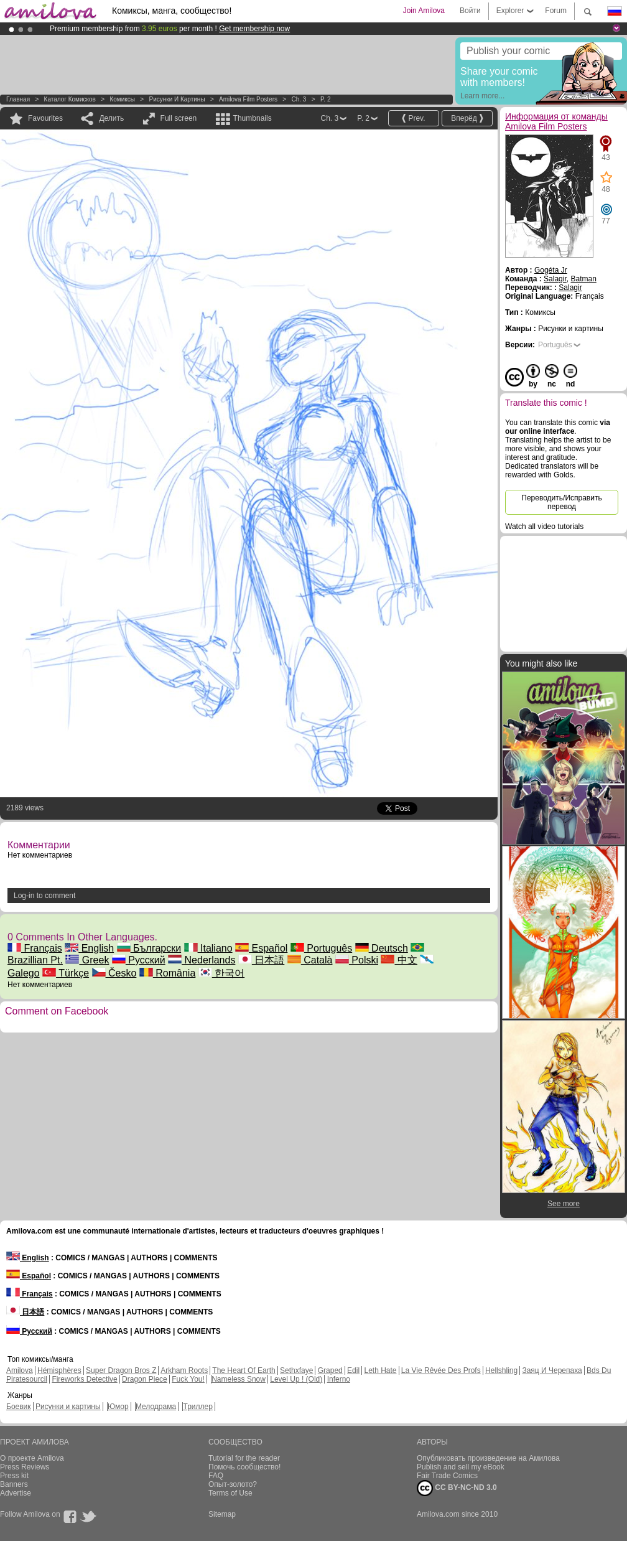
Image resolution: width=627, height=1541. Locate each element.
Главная (18, 99)
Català (310, 960)
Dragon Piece (144, 1379)
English (89, 948)
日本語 (261, 960)
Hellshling (501, 1370)
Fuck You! (188, 1379)
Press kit (14, 1475)
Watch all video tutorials (544, 526)
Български (149, 948)
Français (34, 948)
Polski (356, 960)
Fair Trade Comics (447, 1475)
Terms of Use (230, 1493)
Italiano (208, 948)
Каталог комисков (70, 99)
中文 (399, 960)
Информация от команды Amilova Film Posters (556, 121)
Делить (111, 118)
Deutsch (381, 948)
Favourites (45, 118)
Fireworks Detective (84, 1379)
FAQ (215, 1475)
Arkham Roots (184, 1370)
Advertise (15, 1493)
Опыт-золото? (232, 1484)
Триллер (197, 1406)
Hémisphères (59, 1370)
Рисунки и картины (177, 99)
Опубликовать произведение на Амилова (488, 1458)
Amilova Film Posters (248, 99)
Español (261, 948)
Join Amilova (424, 10)
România (167, 973)
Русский (138, 960)
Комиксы (122, 99)
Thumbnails (252, 118)
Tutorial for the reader (244, 1458)
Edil (353, 1370)
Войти (470, 10)
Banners (14, 1484)
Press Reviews (24, 1467)
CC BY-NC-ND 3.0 (457, 1488)
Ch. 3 (299, 99)
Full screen (178, 118)
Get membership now (254, 28)
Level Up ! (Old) (296, 1379)
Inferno (338, 1379)
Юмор (118, 1406)
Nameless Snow (238, 1379)
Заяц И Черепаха (552, 1370)
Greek (87, 960)
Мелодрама (156, 1406)
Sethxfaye (296, 1370)
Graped (330, 1370)
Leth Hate (380, 1370)
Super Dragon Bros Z (121, 1370)
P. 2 (325, 99)
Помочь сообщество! (244, 1467)
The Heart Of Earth (243, 1370)
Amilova (19, 1370)
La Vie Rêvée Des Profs (441, 1370)
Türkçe (65, 973)
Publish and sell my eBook (460, 1467)
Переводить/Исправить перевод (561, 502)
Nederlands (201, 960)
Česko (114, 973)
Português (321, 948)
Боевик (18, 1406)
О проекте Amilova (32, 1458)
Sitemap (222, 1514)
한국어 (221, 973)
